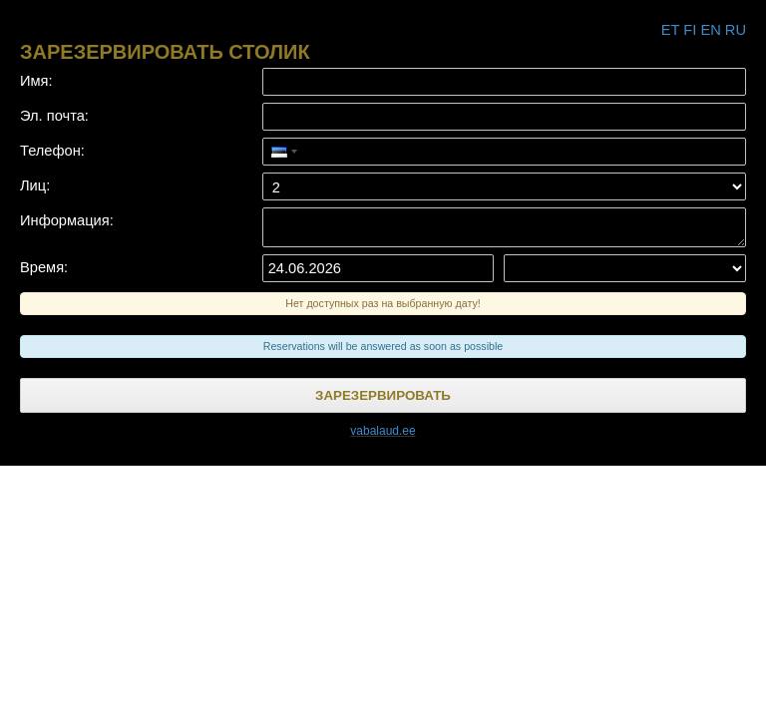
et (670, 30)
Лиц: (35, 185)
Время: (44, 267)
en (710, 30)
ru (735, 30)
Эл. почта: (54, 116)
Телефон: (52, 151)
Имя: (36, 81)
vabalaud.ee (382, 431)
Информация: (67, 220)
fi (689, 30)
